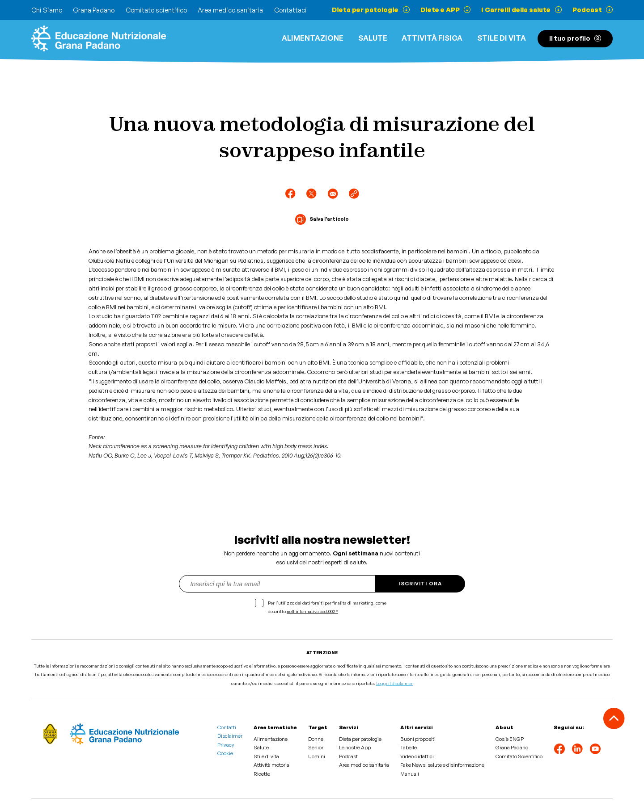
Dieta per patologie (360, 739)
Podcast (348, 756)
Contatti (226, 727)
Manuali (409, 774)
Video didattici (417, 756)
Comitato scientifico (156, 10)
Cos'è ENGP (510, 739)
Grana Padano (93, 10)
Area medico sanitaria (230, 10)
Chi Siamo (46, 10)
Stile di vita (501, 38)
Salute (372, 38)
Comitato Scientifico (519, 756)
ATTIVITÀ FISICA (432, 38)
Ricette (262, 774)
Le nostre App (355, 747)
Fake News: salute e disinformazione (442, 765)
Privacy (225, 745)
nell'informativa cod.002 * (312, 611)
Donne (315, 739)
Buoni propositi (418, 739)
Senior (315, 747)
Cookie (225, 753)
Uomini (316, 756)
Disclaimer (229, 736)
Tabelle (408, 747)
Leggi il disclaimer (394, 683)
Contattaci (290, 10)
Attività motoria (271, 765)
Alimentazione (312, 38)
